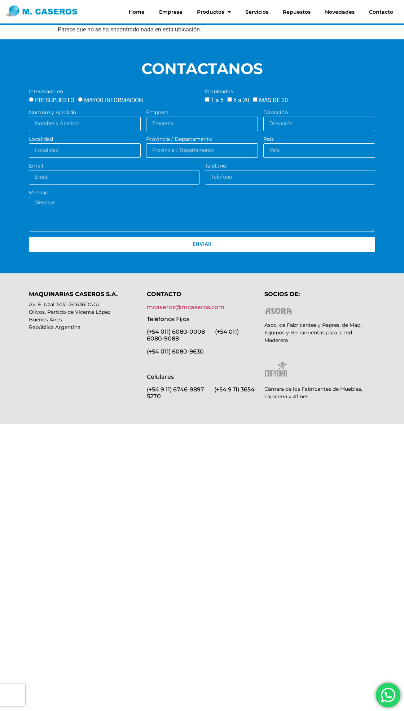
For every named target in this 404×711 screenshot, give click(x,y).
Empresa (171, 12)
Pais (268, 139)
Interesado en (46, 92)
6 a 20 (241, 100)
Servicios (256, 12)
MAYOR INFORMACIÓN (113, 100)
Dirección (275, 113)
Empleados (219, 92)
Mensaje (39, 193)
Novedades (340, 12)
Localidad (41, 139)
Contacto (381, 12)
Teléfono (215, 166)
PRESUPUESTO (54, 100)
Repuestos (297, 12)
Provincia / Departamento (179, 139)
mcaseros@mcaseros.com (185, 307)
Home (137, 12)
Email (36, 166)
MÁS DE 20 (273, 100)
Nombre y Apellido (52, 113)
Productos (214, 12)
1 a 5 (217, 100)
